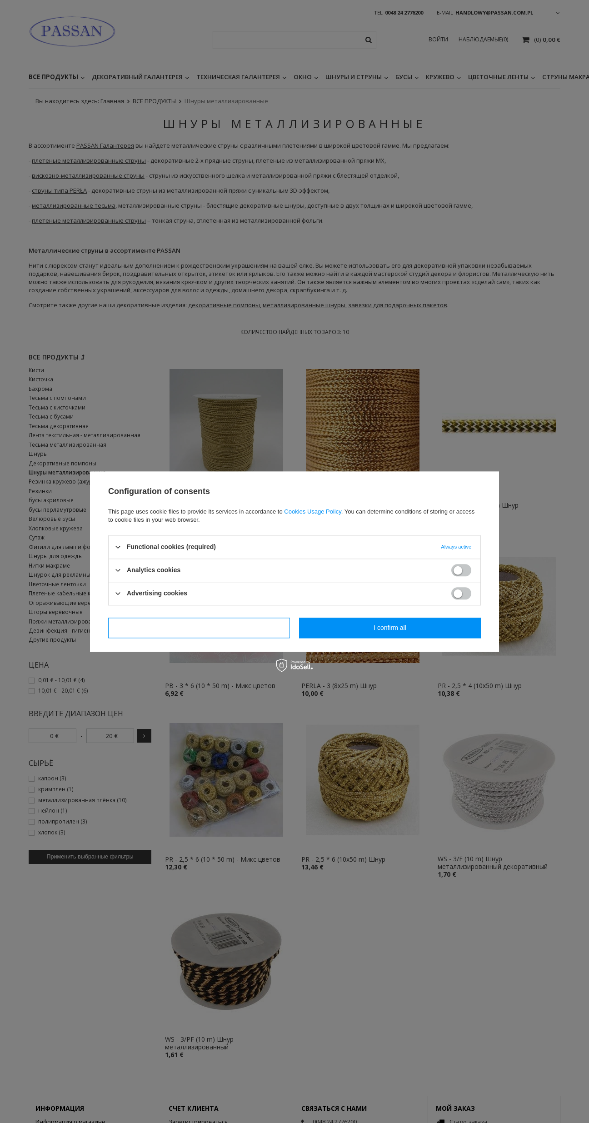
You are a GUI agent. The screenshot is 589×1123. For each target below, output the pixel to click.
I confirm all (390, 627)
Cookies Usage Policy (312, 511)
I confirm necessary (198, 627)
